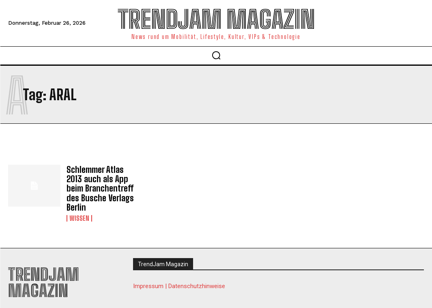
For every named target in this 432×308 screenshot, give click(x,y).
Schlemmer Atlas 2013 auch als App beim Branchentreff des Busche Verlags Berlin (102, 182)
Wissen (79, 207)
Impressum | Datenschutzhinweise (179, 274)
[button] (216, 55)
